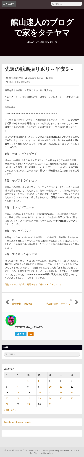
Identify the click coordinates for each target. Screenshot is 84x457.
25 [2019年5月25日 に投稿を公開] (61, 398)
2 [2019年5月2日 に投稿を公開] (38, 381)
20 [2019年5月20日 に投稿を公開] (7, 398)
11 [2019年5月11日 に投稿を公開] (61, 387)
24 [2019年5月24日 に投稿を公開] (50, 398)
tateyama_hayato (35, 78)
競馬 (51, 78)
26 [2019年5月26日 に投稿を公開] (72, 398)
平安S (17, 82)
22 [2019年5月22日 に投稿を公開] (28, 398)
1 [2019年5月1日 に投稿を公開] (28, 381)
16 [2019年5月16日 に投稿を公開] (39, 392)
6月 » (13, 410)
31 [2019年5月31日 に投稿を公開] (50, 404)
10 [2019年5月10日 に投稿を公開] (50, 387)
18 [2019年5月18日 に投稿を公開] (61, 392)
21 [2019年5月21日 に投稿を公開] (17, 398)
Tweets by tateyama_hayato (17, 422)
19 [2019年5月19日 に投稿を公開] (72, 392)
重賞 (28, 82)
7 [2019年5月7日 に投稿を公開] (17, 387)
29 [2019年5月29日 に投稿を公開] (28, 404)
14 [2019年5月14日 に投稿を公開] (17, 392)
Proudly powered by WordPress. (56, 450)
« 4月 (6, 410)
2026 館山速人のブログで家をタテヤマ (23, 450)
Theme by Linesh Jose (44, 453)
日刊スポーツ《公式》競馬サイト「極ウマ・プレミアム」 (33, 284)
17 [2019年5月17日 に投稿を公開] (50, 392)
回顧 (11, 82)
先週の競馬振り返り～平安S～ (39, 69)
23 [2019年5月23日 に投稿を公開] (39, 398)
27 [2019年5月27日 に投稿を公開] (7, 404)
